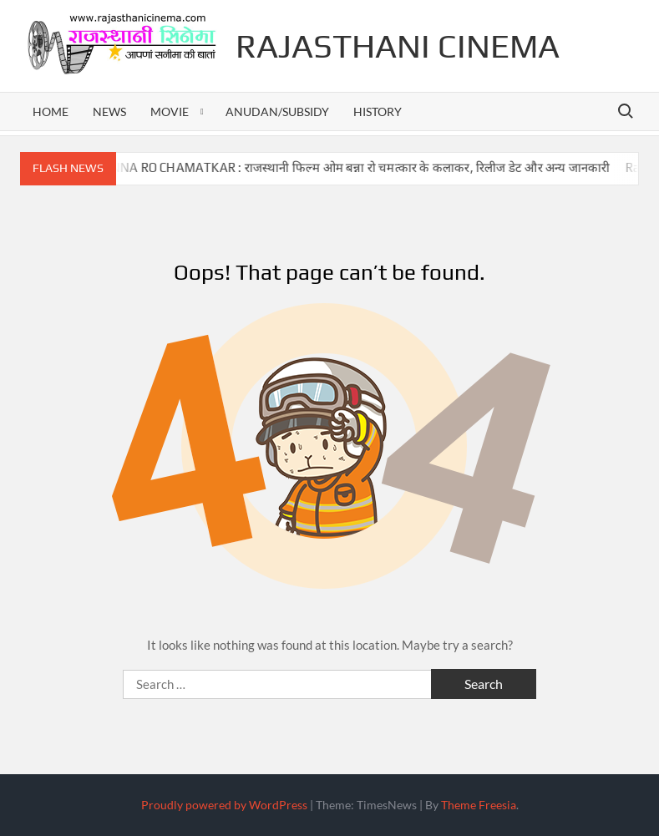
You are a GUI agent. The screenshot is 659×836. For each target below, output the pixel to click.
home (50, 111)
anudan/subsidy (277, 111)
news (109, 111)
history (377, 111)
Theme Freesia (478, 805)
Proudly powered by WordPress (224, 805)
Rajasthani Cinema (398, 46)
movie (169, 111)
